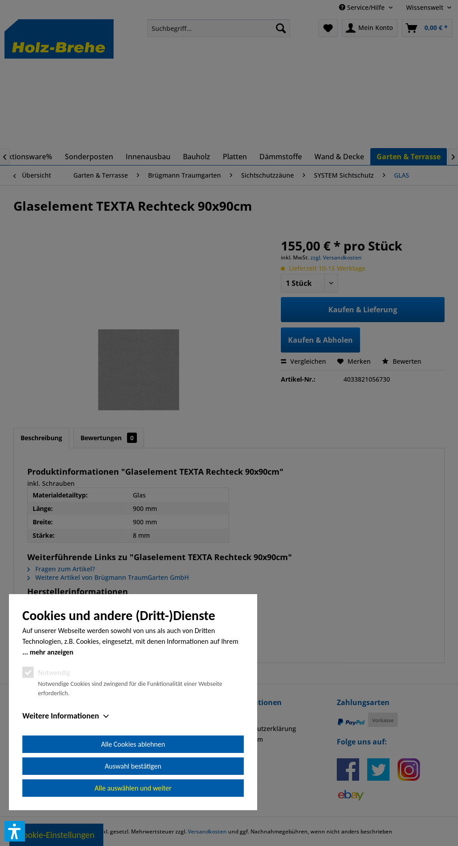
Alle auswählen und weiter (133, 788)
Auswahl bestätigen (133, 766)
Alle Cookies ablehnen (133, 744)
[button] (14, 831)
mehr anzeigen (51, 652)
